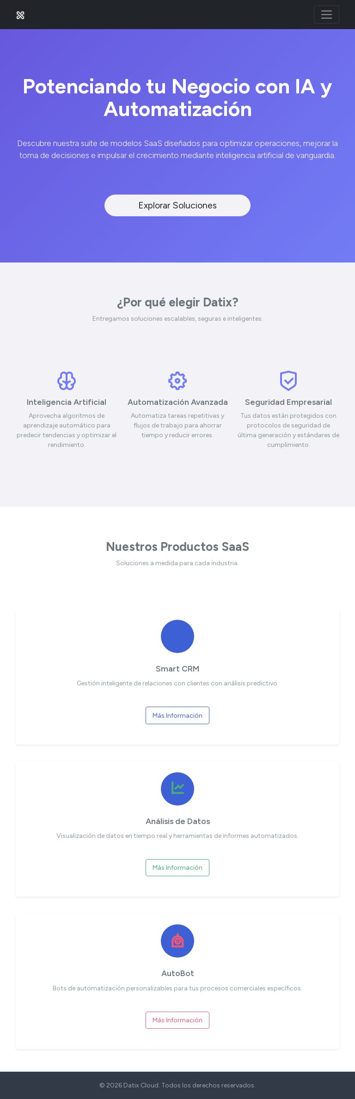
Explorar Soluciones (177, 205)
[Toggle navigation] (326, 15)
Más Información (177, 716)
